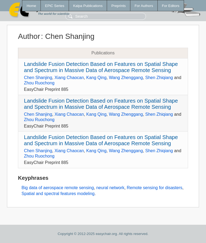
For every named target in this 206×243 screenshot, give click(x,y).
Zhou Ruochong (39, 83)
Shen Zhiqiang (159, 77)
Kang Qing (96, 77)
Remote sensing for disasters (154, 187)
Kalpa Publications (88, 6)
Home (31, 6)
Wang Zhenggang (126, 77)
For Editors (170, 6)
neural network (110, 187)
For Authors (144, 6)
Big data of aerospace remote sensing (57, 187)
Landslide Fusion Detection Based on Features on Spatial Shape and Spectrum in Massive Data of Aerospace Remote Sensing (101, 67)
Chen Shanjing (38, 77)
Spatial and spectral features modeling (57, 193)
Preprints (118, 6)
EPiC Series (54, 6)
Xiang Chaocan (69, 77)
